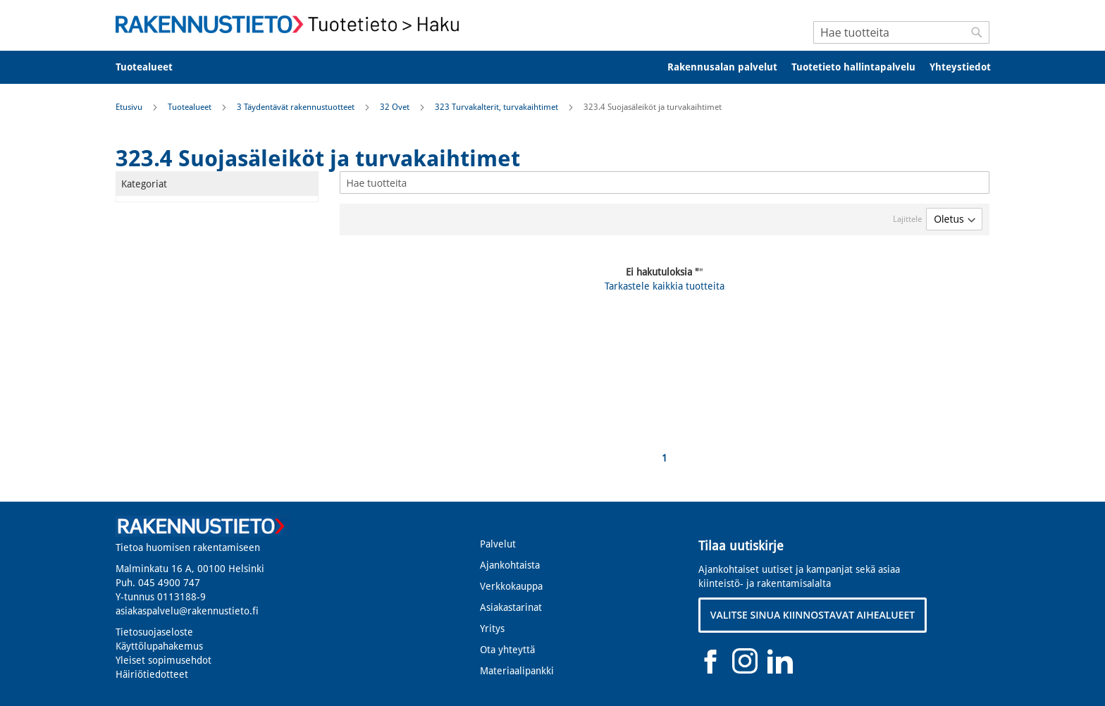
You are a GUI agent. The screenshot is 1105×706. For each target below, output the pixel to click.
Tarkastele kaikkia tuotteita (664, 286)
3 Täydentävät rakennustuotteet (297, 107)
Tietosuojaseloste (154, 632)
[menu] (552, 67)
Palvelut (498, 544)
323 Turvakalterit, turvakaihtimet (497, 107)
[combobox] (901, 32)
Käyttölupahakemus (159, 646)
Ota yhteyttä (507, 649)
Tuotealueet (191, 107)
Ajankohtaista (510, 565)
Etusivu (130, 107)
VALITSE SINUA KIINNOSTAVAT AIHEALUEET (812, 614)
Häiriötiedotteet (152, 674)
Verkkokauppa (511, 586)
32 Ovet (396, 107)
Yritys (492, 628)
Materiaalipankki (517, 670)
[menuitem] (153, 67)
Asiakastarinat (511, 607)
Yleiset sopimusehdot (163, 660)
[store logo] (292, 24)
